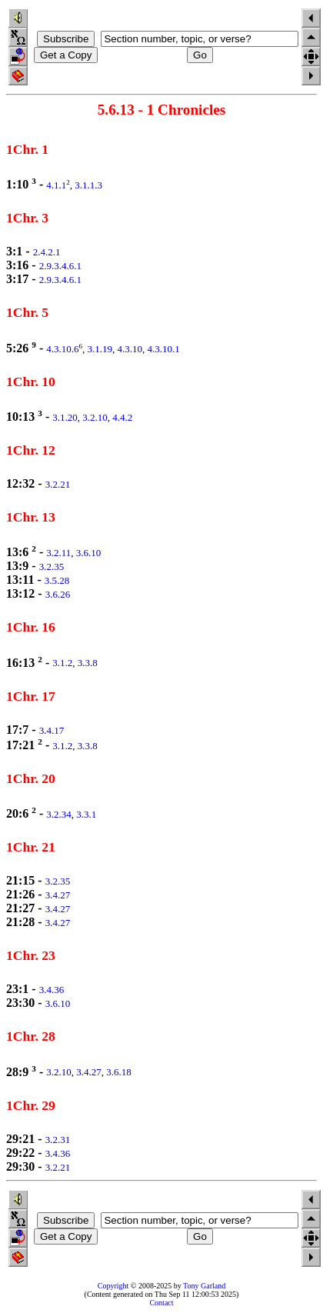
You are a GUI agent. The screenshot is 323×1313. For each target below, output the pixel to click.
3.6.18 (119, 1072)
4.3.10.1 (164, 349)
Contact (161, 1302)
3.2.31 (58, 1139)
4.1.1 (56, 185)
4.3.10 (130, 349)
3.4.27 (58, 895)
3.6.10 (89, 552)
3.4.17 (52, 730)
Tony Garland (204, 1285)
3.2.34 (59, 814)
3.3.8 (88, 663)
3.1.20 (65, 417)
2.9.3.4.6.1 (60, 266)
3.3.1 (86, 814)
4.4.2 (122, 417)
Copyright (113, 1285)
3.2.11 (58, 552)
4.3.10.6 (62, 349)
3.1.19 (100, 349)
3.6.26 (58, 594)
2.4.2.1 (47, 252)
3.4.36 (52, 989)
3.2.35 (52, 566)
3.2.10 (95, 417)
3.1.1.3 (88, 185)
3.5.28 (57, 580)
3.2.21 (58, 484)
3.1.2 (62, 663)
